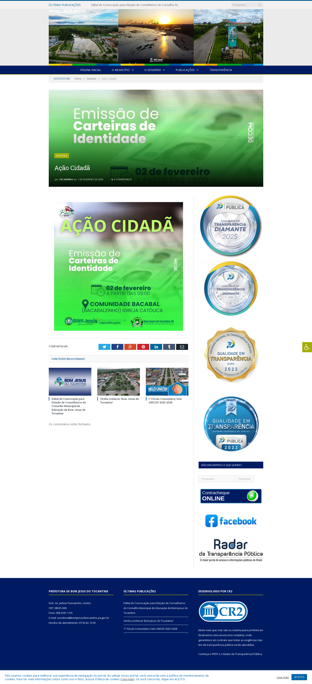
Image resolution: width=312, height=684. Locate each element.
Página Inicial (90, 70)
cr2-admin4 (65, 179)
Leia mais (127, 679)
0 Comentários (121, 179)
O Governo (152, 70)
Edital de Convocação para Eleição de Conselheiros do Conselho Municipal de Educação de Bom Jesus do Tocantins (137, 5)
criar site (222, 630)
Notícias (61, 155)
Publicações (185, 70)
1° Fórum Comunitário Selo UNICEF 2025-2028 (165, 400)
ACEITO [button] (299, 677)
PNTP (215, 654)
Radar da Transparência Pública (242, 654)
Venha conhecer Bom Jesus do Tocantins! (148, 621)
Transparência (220, 70)
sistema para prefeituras (247, 630)
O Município (121, 70)
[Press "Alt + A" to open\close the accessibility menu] (307, 347)
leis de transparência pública (215, 645)
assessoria (226, 635)
